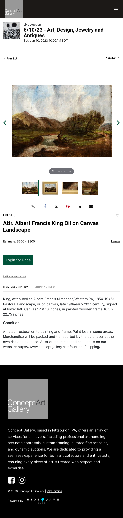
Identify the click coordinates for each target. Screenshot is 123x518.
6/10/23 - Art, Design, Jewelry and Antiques (64, 32)
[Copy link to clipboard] (33, 206)
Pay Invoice (54, 491)
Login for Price (18, 260)
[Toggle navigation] (116, 9)
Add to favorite (117, 215)
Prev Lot (10, 58)
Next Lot (112, 57)
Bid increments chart (14, 276)
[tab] (16, 288)
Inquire (115, 241)
